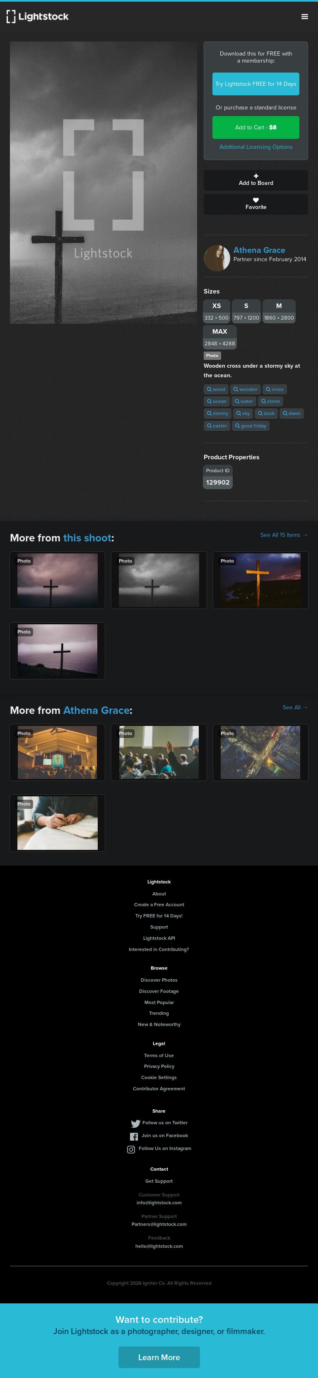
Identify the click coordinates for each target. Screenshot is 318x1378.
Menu (304, 16)
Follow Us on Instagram (165, 1148)
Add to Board (256, 180)
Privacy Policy (159, 1066)
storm (270, 401)
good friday (250, 425)
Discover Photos (159, 980)
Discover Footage (159, 991)
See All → (295, 708)
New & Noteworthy (159, 1024)
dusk (266, 413)
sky (243, 413)
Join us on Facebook (165, 1135)
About (159, 894)
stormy (217, 413)
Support (159, 927)
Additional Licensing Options (256, 147)
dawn (292, 413)
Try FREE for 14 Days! (159, 915)
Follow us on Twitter (165, 1122)
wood (216, 389)
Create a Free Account (159, 904)
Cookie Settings (159, 1077)
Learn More (159, 1357)
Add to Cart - (256, 127)
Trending (159, 1013)
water (244, 401)
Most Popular (159, 1002)
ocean (216, 401)
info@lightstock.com (159, 1202)
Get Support (159, 1181)
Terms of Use (159, 1055)
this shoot (87, 538)
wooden (246, 389)
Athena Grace (259, 250)
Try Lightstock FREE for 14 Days (255, 84)
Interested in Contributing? (159, 949)
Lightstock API (159, 938)
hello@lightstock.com (159, 1246)
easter (217, 425)
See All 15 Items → (284, 535)
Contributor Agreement (159, 1088)
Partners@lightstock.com (159, 1224)
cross (275, 389)
